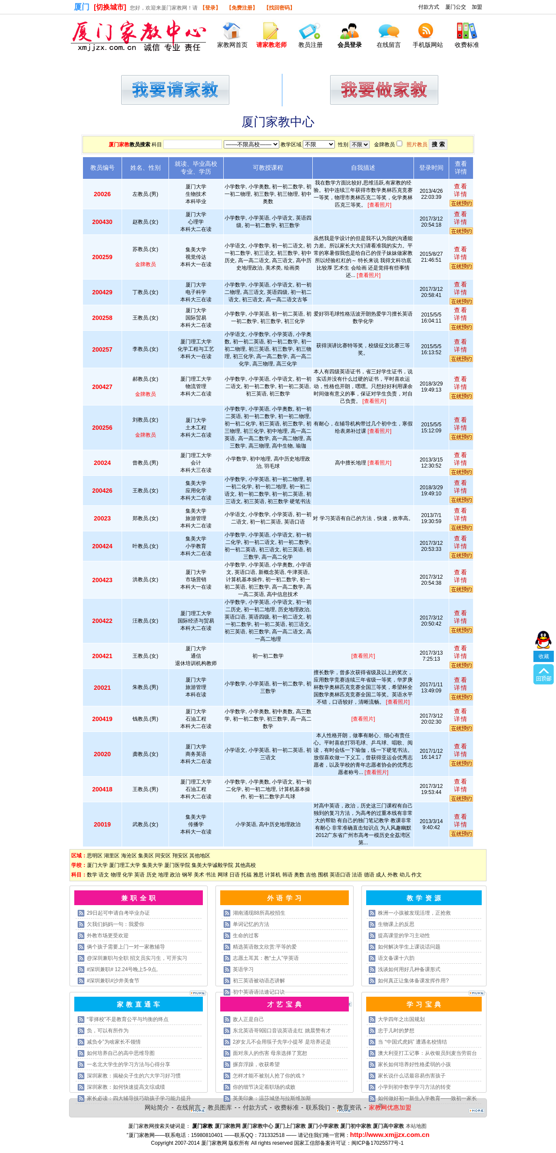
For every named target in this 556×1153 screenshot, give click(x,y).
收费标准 (467, 44)
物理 (116, 875)
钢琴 (187, 875)
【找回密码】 (279, 8)
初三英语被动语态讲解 (259, 981)
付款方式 (428, 7)
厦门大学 (97, 865)
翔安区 (180, 856)
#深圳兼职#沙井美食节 (113, 981)
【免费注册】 (242, 8)
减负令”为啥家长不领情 (114, 1042)
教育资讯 (349, 1107)
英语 (139, 875)
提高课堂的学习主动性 (404, 935)
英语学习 (243, 969)
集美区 (146, 856)
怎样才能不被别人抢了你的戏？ (269, 1076)
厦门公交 (455, 7)
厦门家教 (119, 145)
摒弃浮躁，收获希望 (256, 1064)
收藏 (544, 624)
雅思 (258, 875)
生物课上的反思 (396, 924)
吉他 (311, 875)
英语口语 (340, 875)
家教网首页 (232, 44)
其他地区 (199, 856)
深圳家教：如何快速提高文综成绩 (126, 1087)
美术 (199, 875)
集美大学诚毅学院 (212, 865)
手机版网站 (428, 44)
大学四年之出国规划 (401, 1019)
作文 (416, 875)
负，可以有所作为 (108, 1031)
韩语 (287, 875)
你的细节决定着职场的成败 (264, 1087)
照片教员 (417, 145)
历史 (151, 875)
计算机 (273, 875)
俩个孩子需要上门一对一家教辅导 (126, 947)
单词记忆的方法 (251, 924)
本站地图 (416, 1126)
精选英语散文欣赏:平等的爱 (265, 947)
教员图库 (220, 1107)
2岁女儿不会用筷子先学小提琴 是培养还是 (282, 1042)
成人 (381, 875)
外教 (392, 875)
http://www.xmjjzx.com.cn (390, 1134)
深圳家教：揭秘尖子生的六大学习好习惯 (134, 1076)
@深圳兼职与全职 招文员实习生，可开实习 (137, 958)
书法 (210, 875)
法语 (357, 875)
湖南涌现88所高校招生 (259, 913)
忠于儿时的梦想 (396, 1031)
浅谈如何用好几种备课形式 (409, 969)
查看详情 (461, 190)
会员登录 (350, 44)
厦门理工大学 (124, 865)
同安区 (163, 856)
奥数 (299, 875)
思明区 (95, 856)
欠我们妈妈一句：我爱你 (115, 924)
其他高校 (245, 865)
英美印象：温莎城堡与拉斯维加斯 (272, 1098)
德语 (369, 875)
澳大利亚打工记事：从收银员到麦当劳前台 (427, 1053)
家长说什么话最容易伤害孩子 (412, 1076)
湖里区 (111, 856)
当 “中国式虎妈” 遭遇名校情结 (412, 1042)
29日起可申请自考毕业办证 (118, 913)
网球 (223, 875)
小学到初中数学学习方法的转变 (414, 1087)
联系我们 (318, 1107)
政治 (175, 875)
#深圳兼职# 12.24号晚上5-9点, (122, 969)
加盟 (477, 7)
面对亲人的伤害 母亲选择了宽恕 (270, 1053)
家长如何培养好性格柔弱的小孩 (414, 1064)
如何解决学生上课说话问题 (409, 947)
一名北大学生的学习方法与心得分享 (128, 1064)
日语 (234, 875)
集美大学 (152, 865)
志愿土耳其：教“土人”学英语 (266, 958)
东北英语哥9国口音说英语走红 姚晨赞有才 (282, 1031)
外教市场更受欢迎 (108, 935)
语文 (104, 875)
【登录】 (210, 8)
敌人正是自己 (248, 1019)
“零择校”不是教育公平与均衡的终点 (128, 1019)
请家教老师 (271, 44)
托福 (246, 875)
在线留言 (389, 44)
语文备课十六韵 (396, 958)
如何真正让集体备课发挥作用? (413, 981)
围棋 (323, 875)
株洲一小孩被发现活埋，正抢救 (414, 913)
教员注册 (310, 44)
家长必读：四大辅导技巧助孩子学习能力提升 (139, 1098)
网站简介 (157, 1107)
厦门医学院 (177, 865)
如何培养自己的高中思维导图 (121, 1053)
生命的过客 (246, 935)
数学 (92, 875)
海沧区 (129, 856)
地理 (163, 875)
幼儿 (405, 875)
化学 (127, 875)
